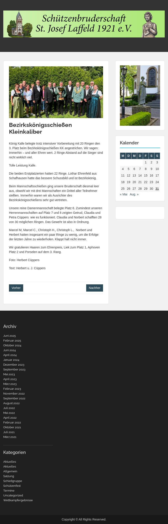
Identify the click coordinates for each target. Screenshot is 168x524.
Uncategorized (13, 495)
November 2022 (14, 393)
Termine (8, 490)
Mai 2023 (9, 374)
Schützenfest (12, 485)
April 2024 (10, 355)
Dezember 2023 (13, 364)
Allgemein (10, 471)
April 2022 (10, 417)
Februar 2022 (12, 422)
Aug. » (134, 194)
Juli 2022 (9, 408)
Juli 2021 (9, 432)
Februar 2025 (12, 340)
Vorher (16, 288)
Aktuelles (9, 461)
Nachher (94, 288)
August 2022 (11, 403)
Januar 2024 (11, 359)
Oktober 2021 (12, 427)
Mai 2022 (9, 412)
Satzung (8, 476)
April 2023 (10, 379)
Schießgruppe (12, 481)
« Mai (123, 194)
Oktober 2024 (12, 345)
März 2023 (10, 384)
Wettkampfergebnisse (18, 500)
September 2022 (14, 398)
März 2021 (9, 437)
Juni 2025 (9, 335)
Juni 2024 (9, 350)
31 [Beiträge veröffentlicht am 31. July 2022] (157, 188)
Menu (7, 7)
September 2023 (14, 369)
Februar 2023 (12, 388)
